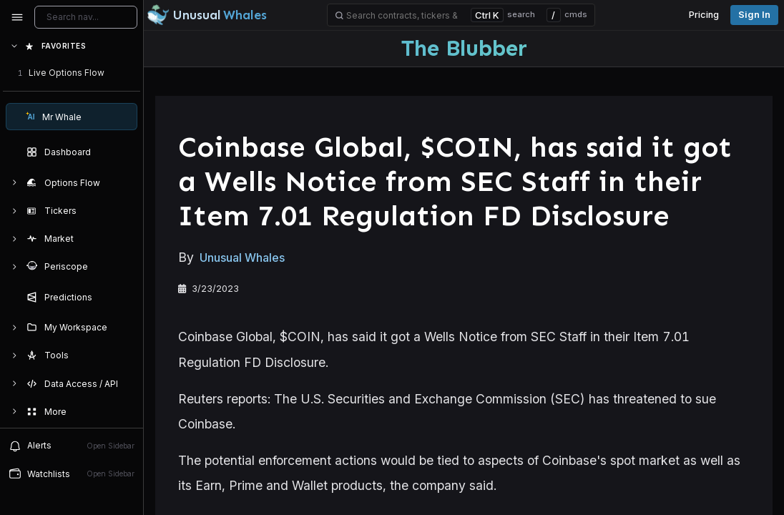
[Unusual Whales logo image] (207, 15)
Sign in (754, 14)
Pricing (704, 14)
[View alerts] (71, 445)
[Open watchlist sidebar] (71, 474)
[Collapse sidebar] (17, 17)
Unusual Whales (242, 257)
